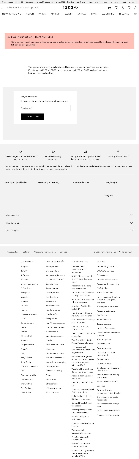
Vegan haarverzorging (56, 362)
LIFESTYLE (124, 14)
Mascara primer (104, 339)
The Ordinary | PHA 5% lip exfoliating (83, 334)
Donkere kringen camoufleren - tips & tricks (108, 391)
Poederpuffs (51, 314)
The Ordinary (26, 388)
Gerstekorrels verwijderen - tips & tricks (108, 369)
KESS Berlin (26, 392)
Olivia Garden (27, 379)
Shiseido (24, 340)
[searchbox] (26, 8)
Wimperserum (52, 332)
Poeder (49, 340)
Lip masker (51, 349)
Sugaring (101, 386)
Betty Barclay (26, 362)
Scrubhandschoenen (55, 358)
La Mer (24, 327)
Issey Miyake (26, 358)
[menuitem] (13, 13)
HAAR (94, 14)
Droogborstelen (104, 348)
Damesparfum (52, 271)
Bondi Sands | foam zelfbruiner (80, 418)
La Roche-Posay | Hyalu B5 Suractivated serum (82, 397)
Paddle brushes (53, 310)
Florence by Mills (28, 375)
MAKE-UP (55, 14)
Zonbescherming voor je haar (108, 405)
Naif (22, 371)
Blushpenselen (52, 306)
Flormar (24, 310)
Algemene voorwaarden (45, 252)
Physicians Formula (29, 314)
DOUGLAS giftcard (105, 266)
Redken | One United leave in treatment (81, 445)
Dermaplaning (103, 359)
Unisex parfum (52, 366)
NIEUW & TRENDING (11, 14)
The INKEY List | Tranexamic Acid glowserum (79, 269)
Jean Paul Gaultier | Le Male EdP (81, 307)
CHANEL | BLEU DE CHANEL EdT (80, 328)
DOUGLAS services (105, 271)
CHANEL (24, 349)
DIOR (23, 319)
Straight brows (103, 344)
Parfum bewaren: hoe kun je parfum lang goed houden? (108, 300)
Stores (105, 2)
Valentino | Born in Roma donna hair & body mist (82, 370)
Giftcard (115, 2)
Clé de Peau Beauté (29, 284)
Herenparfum (52, 266)
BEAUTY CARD (94, 2)
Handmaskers (52, 297)
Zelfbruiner (51, 379)
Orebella (25, 297)
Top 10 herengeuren (55, 327)
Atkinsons (25, 279)
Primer (49, 375)
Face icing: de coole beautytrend (106, 354)
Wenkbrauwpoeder (54, 336)
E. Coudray (26, 288)
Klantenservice (129, 2)
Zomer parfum (52, 292)
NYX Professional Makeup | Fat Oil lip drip (83, 321)
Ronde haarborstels (55, 353)
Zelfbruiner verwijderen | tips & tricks (108, 376)
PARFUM (42, 14)
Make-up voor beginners (108, 415)
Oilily (23, 353)
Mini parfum (51, 319)
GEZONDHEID (108, 14)
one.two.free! (26, 384)
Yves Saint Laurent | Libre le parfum (83, 424)
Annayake (25, 292)
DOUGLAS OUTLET (54, 279)
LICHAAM (82, 14)
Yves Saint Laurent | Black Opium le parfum (83, 390)
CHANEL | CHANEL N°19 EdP (82, 384)
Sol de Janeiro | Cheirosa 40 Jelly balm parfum (83, 294)
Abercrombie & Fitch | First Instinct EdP (81, 287)
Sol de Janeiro (27, 323)
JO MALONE (26, 336)
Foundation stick (104, 319)
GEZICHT (68, 14)
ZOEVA (24, 271)
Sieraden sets (52, 284)
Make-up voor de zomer (108, 306)
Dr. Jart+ (24, 306)
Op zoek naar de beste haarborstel (107, 398)
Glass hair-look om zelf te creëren (108, 334)
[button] (69, 215)
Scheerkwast (102, 275)
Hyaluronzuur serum (55, 345)
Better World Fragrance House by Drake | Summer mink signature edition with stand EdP (83, 360)
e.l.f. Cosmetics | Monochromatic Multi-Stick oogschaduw (83, 350)
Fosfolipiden (102, 288)
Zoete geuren (52, 288)
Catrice (24, 332)
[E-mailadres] (45, 108)
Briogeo (24, 266)
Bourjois (24, 301)
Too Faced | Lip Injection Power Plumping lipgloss (82, 341)
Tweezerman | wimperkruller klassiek (81, 431)
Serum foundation (105, 292)
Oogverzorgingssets (55, 275)
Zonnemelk (51, 301)
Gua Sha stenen (104, 363)
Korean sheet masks (106, 311)
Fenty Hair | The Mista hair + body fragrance (83, 300)
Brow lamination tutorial (107, 381)
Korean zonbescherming (108, 284)
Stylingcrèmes (52, 384)
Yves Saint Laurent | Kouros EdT (80, 438)
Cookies (63, 252)
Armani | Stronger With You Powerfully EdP (82, 411)
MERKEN (30, 14)
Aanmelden (33, 117)
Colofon (26, 252)
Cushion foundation (106, 328)
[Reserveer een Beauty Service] (109, 7)
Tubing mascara (104, 324)
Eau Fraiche (102, 315)
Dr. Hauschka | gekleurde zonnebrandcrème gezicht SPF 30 (83, 453)
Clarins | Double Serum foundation (82, 404)
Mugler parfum (27, 345)
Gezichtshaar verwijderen (108, 410)
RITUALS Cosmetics (29, 366)
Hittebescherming (54, 371)
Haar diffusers (52, 392)
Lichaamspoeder (53, 388)
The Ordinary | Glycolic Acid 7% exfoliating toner (83, 314)
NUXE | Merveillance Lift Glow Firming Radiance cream (82, 279)
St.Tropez (25, 275)
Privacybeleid (13, 252)
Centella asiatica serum (107, 279)
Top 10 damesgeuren (55, 323)
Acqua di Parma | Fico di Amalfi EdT (82, 377)
